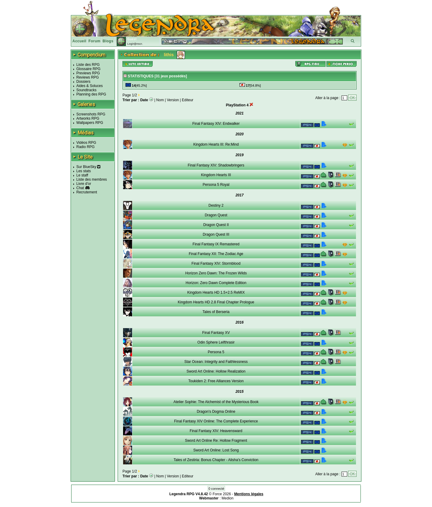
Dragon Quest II (216, 225)
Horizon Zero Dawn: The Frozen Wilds (216, 273)
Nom (160, 100)
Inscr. (139, 43)
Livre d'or (83, 184)
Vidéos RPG (86, 142)
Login (131, 43)
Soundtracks (86, 90)
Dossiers (83, 81)
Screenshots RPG (90, 114)
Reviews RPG (87, 77)
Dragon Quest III (216, 234)
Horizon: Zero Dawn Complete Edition (216, 283)
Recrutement (86, 192)
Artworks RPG (87, 118)
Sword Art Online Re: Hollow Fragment (216, 440)
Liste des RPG (88, 65)
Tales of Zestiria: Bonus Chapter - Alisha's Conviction (215, 460)
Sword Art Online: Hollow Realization (215, 371)
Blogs (108, 41)
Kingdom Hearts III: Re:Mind (216, 144)
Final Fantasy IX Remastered (215, 244)
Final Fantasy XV (216, 333)
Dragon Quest (216, 215)
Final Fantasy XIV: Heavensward (216, 431)
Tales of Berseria (215, 312)
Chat (80, 188)
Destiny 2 (216, 205)
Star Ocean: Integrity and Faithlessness (216, 362)
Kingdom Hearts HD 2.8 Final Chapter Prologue (216, 302)
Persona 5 (216, 352)
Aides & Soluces (89, 86)
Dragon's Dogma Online (216, 411)
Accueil (79, 41)
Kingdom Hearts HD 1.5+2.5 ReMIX (216, 292)
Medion (227, 498)
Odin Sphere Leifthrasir (215, 342)
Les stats (83, 171)
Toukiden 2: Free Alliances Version (215, 381)
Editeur (187, 100)
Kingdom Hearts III (216, 175)
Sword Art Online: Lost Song (216, 450)
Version (173, 100)
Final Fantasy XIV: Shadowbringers (216, 165)
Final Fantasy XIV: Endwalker (216, 123)
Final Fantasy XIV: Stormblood (216, 263)
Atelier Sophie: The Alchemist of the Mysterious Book (216, 402)
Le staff (82, 175)
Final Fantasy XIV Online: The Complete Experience (216, 421)
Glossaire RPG (88, 69)
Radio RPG (85, 147)
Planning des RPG (91, 94)
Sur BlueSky (88, 167)
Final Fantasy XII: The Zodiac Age (216, 254)
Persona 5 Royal (216, 184)
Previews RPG (88, 73)
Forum (94, 41)
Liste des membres (91, 179)
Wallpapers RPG (89, 123)
